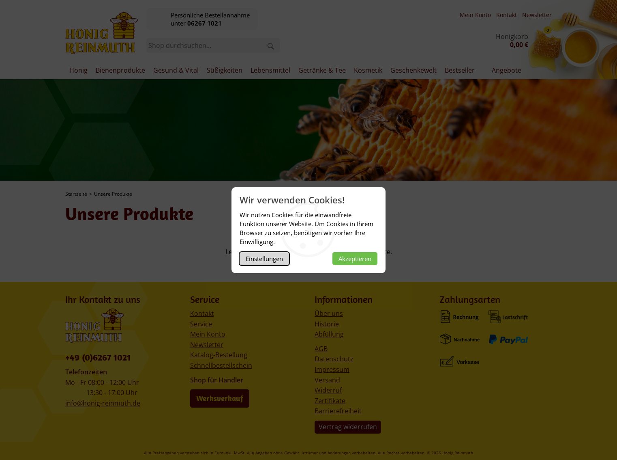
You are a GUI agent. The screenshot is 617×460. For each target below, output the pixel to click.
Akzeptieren (354, 259)
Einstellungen (264, 259)
